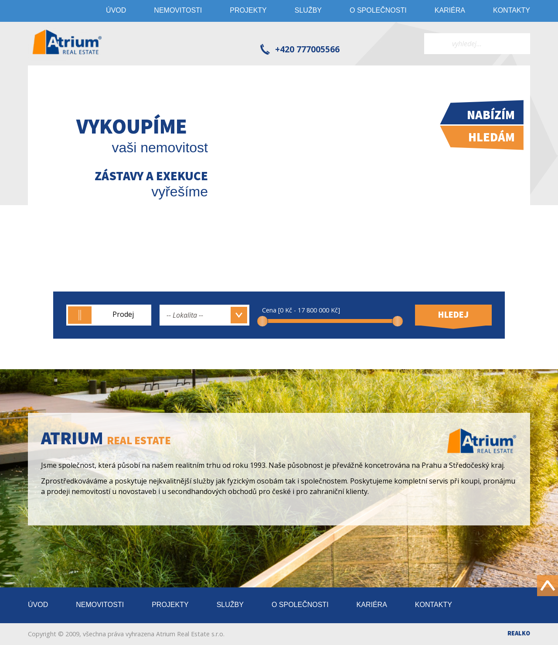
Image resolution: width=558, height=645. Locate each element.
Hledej (453, 314)
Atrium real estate (67, 43)
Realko (518, 633)
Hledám (491, 137)
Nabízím (491, 115)
